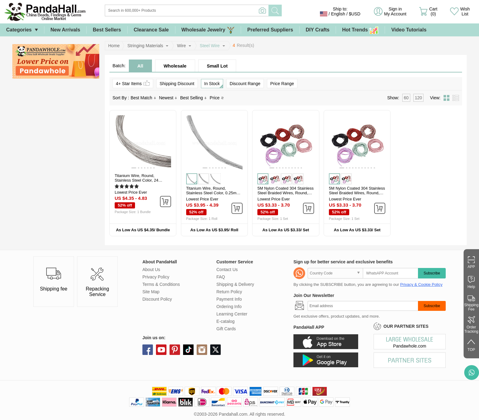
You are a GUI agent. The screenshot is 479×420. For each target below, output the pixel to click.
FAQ (220, 276)
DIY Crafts (318, 29)
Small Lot (217, 65)
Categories (19, 29)
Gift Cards (226, 328)
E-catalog (225, 321)
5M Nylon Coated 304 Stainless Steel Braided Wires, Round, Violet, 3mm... (357, 193)
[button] (133, 167)
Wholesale (175, 65)
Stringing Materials (145, 45)
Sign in (395, 11)
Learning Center (231, 313)
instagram (202, 349)
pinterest (175, 349)
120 (418, 97)
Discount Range (245, 83)
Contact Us (227, 269)
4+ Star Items (133, 83)
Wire (181, 45)
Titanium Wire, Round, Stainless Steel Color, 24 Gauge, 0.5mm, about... (136, 180)
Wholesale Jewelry (208, 30)
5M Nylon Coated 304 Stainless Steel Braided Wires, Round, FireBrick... (285, 193)
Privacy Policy (155, 276)
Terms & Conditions (161, 284)
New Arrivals (65, 29)
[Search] (212, 10)
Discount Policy (157, 299)
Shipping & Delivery (235, 284)
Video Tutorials (408, 29)
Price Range (282, 83)
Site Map (150, 291)
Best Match (143, 97)
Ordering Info (229, 306)
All (140, 65)
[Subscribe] (363, 306)
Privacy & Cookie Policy (421, 284)
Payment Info (229, 299)
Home (114, 45)
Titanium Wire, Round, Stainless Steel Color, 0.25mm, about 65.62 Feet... (213, 193)
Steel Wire (210, 45)
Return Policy (229, 291)
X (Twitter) (215, 349)
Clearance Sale (151, 29)
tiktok (188, 349)
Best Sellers (107, 29)
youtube (161, 349)
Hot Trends (360, 30)
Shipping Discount (177, 83)
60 (406, 97)
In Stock (213, 84)
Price (217, 98)
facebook (147, 349)
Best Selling (193, 97)
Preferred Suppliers (270, 29)
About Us (151, 269)
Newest (168, 97)
